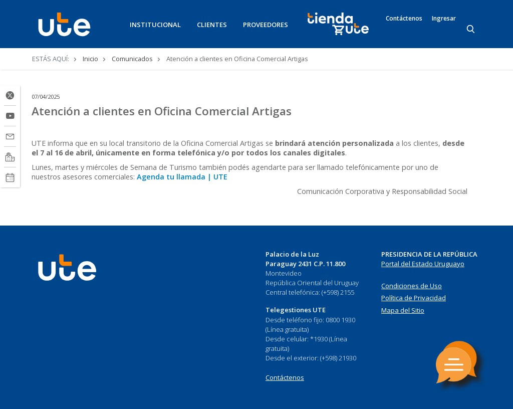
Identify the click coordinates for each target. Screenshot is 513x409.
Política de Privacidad (413, 297)
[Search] (471, 29)
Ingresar (444, 18)
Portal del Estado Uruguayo (422, 263)
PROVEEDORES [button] (265, 24)
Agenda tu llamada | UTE (182, 176)
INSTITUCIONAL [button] (155, 24)
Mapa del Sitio (402, 310)
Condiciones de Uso (411, 285)
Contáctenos (404, 18)
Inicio (90, 58)
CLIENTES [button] (212, 24)
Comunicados (132, 58)
